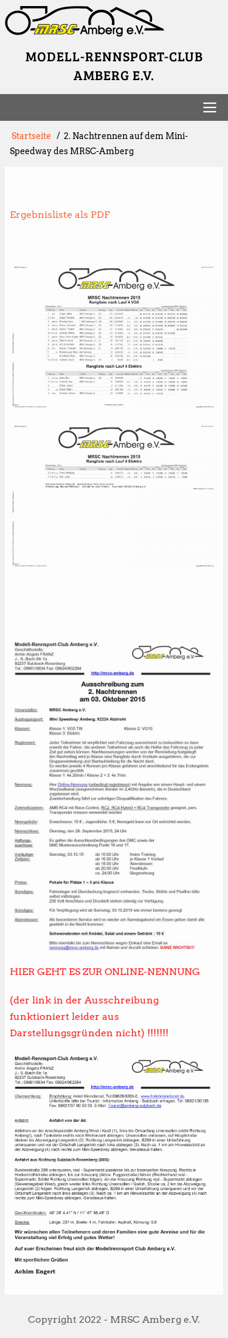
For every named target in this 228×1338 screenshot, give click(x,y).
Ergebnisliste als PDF (60, 214)
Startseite (31, 136)
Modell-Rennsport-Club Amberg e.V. (114, 65)
